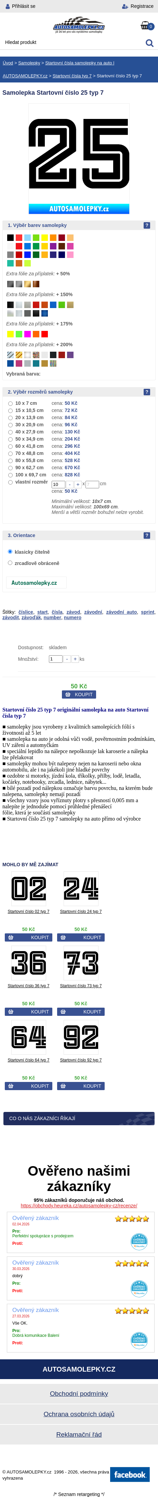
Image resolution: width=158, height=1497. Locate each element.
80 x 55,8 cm (29, 460)
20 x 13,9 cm (29, 417)
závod (73, 612)
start (42, 612)
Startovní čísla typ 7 (72, 75)
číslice (25, 612)
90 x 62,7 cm (29, 467)
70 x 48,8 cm (29, 453)
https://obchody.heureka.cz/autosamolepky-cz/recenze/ (79, 1205)
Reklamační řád (79, 1434)
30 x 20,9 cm (29, 424)
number (52, 617)
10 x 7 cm (26, 403)
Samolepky (29, 62)
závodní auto (121, 612)
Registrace (142, 6)
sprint (147, 612)
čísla (57, 612)
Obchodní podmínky (79, 1393)
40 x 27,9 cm (29, 431)
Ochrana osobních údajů (78, 1414)
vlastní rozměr (31, 482)
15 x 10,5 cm (29, 410)
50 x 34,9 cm (29, 439)
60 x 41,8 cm (29, 446)
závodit (10, 617)
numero (72, 617)
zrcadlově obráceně (37, 563)
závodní (93, 612)
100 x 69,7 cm (30, 474)
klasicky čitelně (32, 552)
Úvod (8, 62)
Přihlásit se (23, 6)
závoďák (31, 617)
